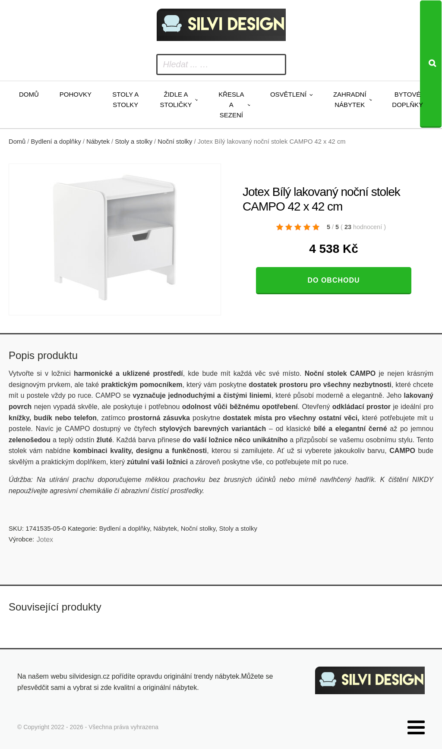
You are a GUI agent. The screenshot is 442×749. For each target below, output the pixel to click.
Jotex (45, 539)
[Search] (431, 64)
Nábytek (98, 141)
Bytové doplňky (407, 99)
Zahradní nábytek (349, 99)
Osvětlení (288, 94)
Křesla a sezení (231, 105)
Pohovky (76, 94)
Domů (29, 94)
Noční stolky (175, 141)
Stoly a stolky (125, 99)
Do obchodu (333, 280)
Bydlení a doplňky (56, 141)
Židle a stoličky (176, 99)
